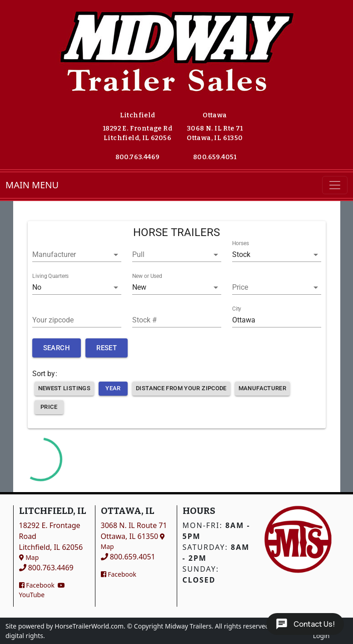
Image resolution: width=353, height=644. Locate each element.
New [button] (139, 287)
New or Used (147, 276)
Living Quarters (50, 276)
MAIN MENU (32, 185)
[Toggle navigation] (335, 185)
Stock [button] (241, 254)
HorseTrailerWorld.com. (90, 626)
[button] (76, 254)
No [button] (36, 287)
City (236, 309)
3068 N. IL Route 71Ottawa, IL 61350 (134, 535)
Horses (240, 243)
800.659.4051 (215, 157)
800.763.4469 (137, 157)
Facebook (37, 585)
